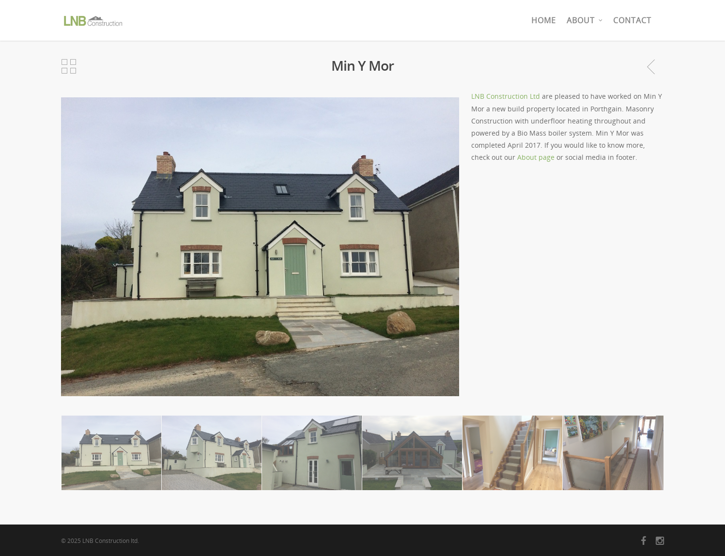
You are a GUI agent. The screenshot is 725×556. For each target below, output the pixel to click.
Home (543, 20)
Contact (632, 20)
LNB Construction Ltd (505, 96)
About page (536, 157)
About (585, 20)
